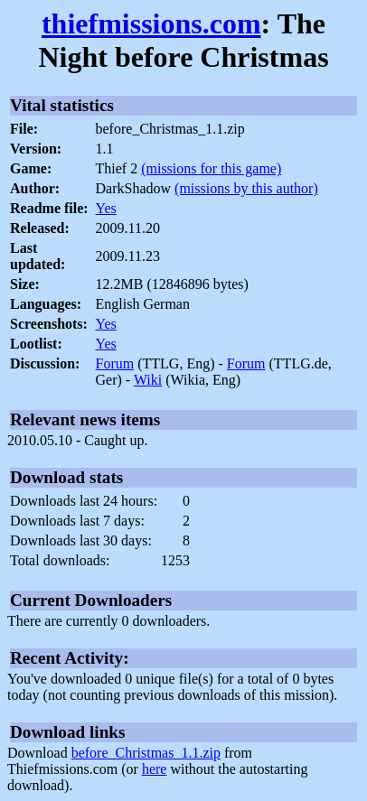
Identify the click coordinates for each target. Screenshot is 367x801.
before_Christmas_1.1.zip (146, 752)
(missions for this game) (211, 168)
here (154, 769)
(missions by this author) (246, 188)
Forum (115, 363)
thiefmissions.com (151, 23)
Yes (106, 208)
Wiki (148, 379)
